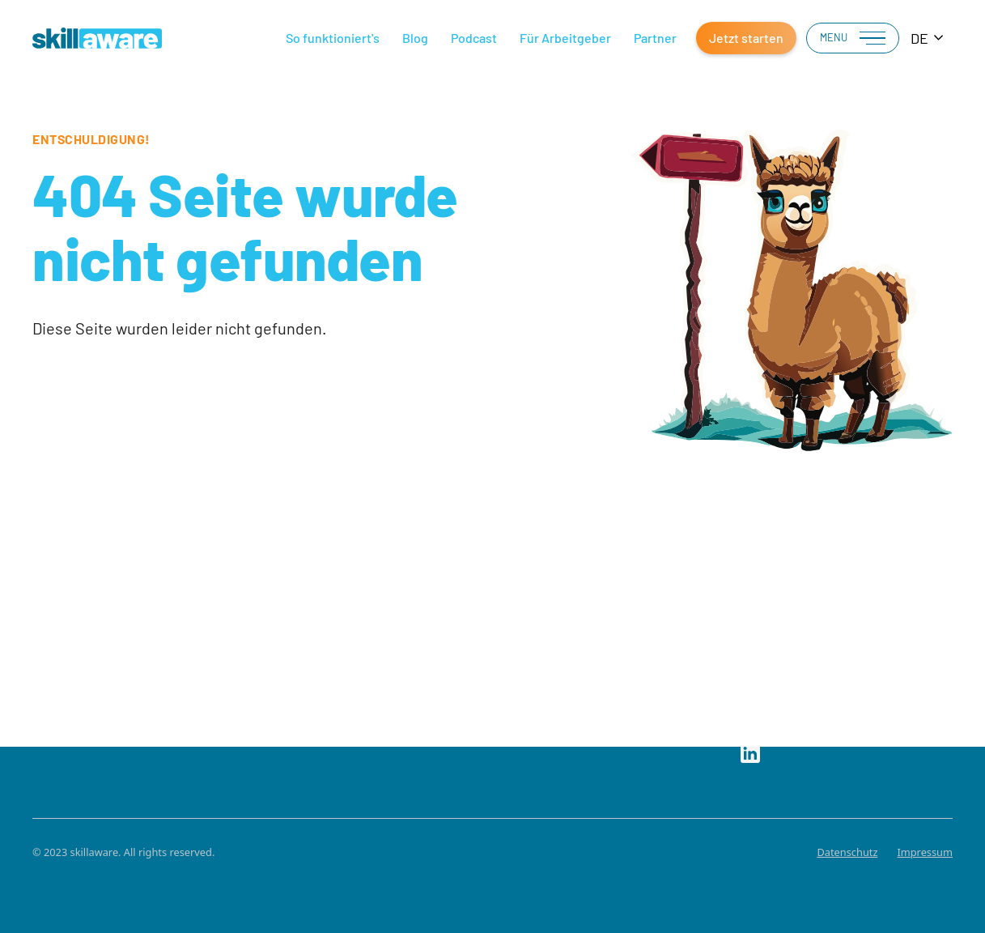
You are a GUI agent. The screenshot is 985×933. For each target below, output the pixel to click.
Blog (415, 37)
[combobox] (927, 38)
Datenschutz (847, 852)
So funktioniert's (333, 37)
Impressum (925, 852)
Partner (655, 37)
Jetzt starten (746, 37)
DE (919, 38)
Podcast (474, 37)
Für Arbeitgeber (565, 37)
